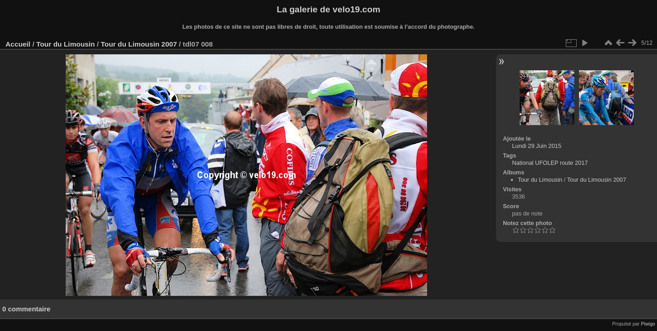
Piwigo (648, 323)
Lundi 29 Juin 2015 (536, 145)
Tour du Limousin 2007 (139, 44)
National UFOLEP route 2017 (550, 162)
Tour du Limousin (65, 44)
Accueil (18, 44)
